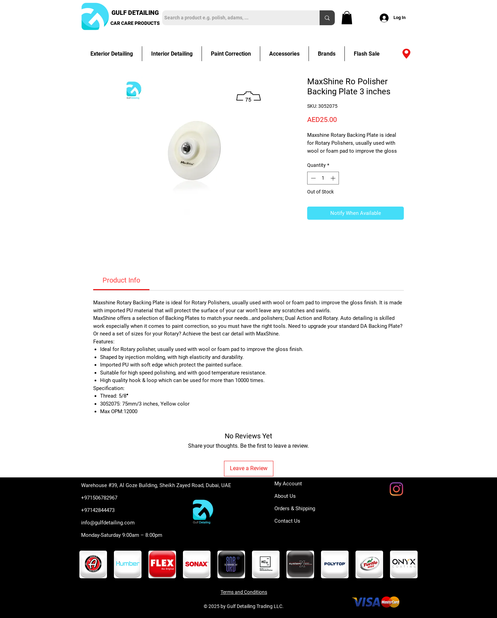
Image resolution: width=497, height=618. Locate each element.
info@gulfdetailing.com (108, 523)
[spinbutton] (323, 178)
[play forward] (409, 564)
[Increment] (333, 178)
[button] (346, 17)
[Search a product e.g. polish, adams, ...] (234, 17)
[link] (121, 280)
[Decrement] (312, 178)
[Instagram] (396, 489)
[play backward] (88, 564)
